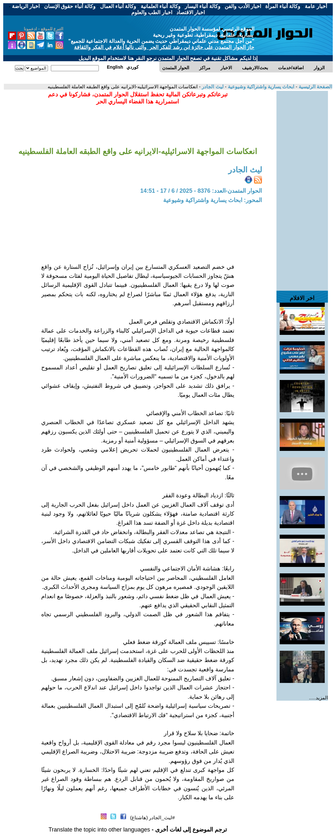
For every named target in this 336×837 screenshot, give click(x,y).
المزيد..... (318, 697)
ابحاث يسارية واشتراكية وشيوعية (260, 86)
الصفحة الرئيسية (314, 86)
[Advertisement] (302, 187)
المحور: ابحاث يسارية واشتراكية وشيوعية (212, 200)
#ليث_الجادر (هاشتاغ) (152, 817)
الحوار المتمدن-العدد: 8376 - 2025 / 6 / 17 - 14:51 (201, 191)
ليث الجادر (212, 86)
